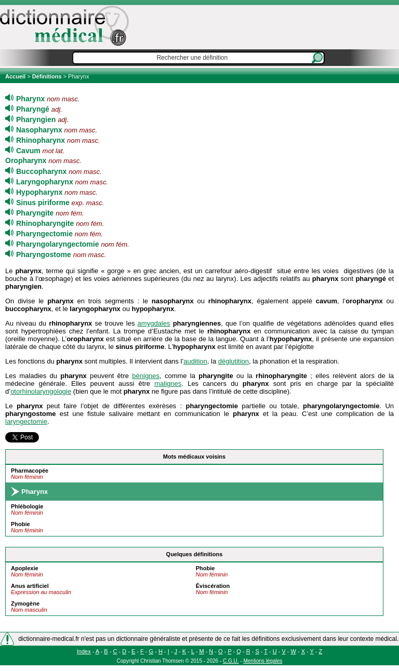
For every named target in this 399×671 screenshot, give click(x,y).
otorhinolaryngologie (40, 391)
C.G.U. (231, 661)
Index (84, 651)
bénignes (145, 376)
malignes (167, 383)
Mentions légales (262, 661)
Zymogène (25, 603)
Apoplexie (24, 568)
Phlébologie (27, 506)
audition (195, 361)
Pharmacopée (29, 470)
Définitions (47, 76)
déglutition (233, 361)
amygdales (154, 323)
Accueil (16, 76)
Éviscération (213, 586)
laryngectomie (26, 421)
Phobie (20, 524)
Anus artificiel (30, 586)
